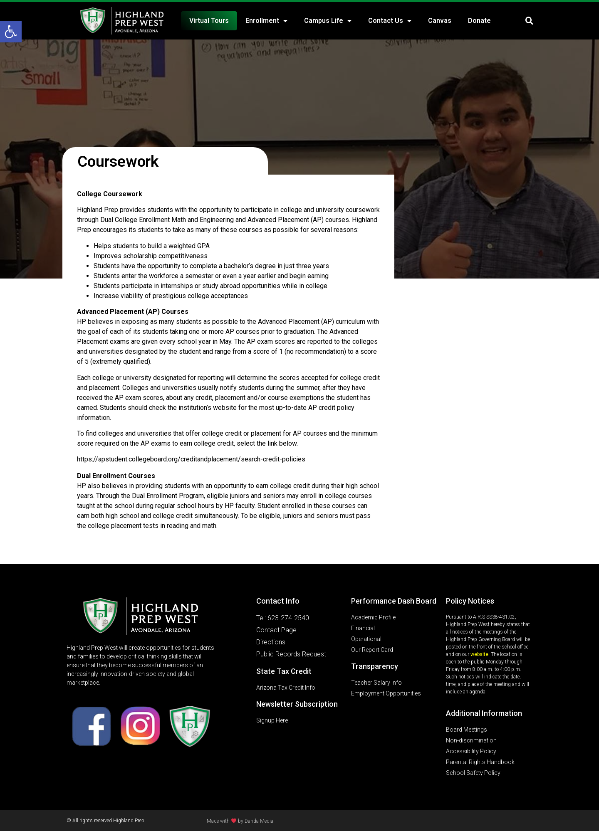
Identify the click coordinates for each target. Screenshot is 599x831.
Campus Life (327, 20)
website (479, 654)
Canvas (439, 21)
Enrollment (266, 20)
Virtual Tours (209, 21)
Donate (479, 21)
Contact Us (389, 20)
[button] (11, 31)
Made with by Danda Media (240, 821)
